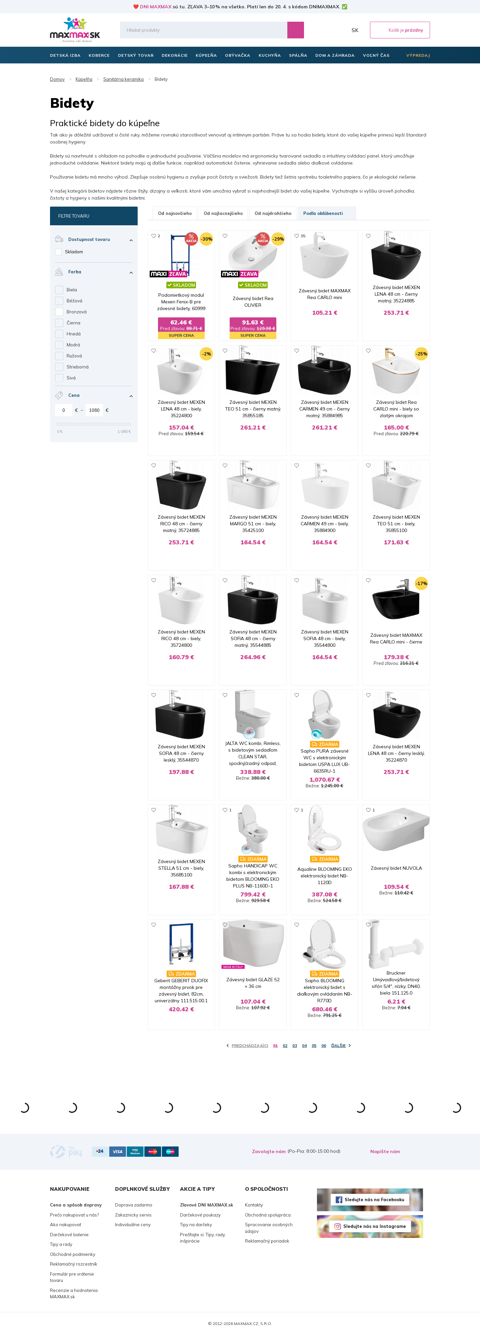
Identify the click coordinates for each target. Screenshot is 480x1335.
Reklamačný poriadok (267, 1241)
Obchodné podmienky (72, 1254)
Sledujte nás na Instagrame (374, 1226)
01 (275, 1045)
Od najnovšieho (175, 213)
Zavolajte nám (269, 1151)
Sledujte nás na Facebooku (374, 1199)
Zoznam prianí (326, 30)
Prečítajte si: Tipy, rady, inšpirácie (203, 1238)
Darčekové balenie (69, 1234)
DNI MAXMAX (155, 7)
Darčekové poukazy (200, 1215)
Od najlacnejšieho (223, 213)
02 (285, 1045)
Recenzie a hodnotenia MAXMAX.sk (74, 1294)
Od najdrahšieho (273, 213)
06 (323, 1045)
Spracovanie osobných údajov (269, 1228)
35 (303, 235)
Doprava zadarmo (133, 1205)
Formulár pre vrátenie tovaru (72, 1277)
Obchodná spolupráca (268, 1215)
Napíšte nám (385, 1151)
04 (304, 1045)
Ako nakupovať (65, 1224)
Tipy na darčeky (196, 1224)
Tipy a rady (61, 1244)
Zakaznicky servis (133, 1215)
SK (355, 30)
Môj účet (341, 30)
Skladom (74, 251)
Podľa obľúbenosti (327, 213)
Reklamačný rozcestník (73, 1264)
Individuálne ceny (133, 1224)
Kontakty (254, 1205)
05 (314, 1045)
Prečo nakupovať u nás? (74, 1215)
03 (294, 1045)
